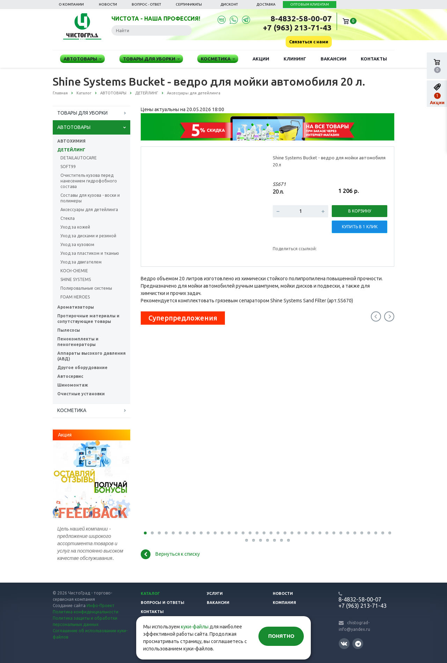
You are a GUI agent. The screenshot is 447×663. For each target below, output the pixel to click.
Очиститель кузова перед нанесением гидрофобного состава (88, 181)
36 (389, 533)
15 (243, 533)
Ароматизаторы (75, 307)
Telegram (358, 644)
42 (281, 540)
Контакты (374, 58)
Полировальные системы (86, 288)
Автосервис (70, 376)
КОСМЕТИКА (71, 410)
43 (288, 540)
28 (333, 533)
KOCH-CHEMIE (74, 270)
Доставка (266, 4)
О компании (71, 4)
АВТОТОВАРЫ (73, 127)
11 (215, 533)
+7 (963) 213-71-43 (297, 27)
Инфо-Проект (101, 605)
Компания (284, 602)
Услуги (215, 593)
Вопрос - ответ (146, 4)
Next (389, 316)
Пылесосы (68, 330)
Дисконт (229, 4)
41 (274, 540)
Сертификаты (189, 4)
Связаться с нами (308, 41)
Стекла (67, 218)
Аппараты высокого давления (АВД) (91, 356)
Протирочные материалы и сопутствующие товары (88, 319)
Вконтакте (344, 643)
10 (208, 533)
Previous (376, 316)
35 (382, 533)
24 (306, 533)
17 (257, 533)
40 (267, 540)
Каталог (150, 593)
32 (361, 533)
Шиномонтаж (72, 385)
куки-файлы (194, 626)
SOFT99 (68, 166)
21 (285, 533)
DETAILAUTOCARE (78, 158)
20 (278, 533)
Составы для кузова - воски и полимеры (90, 198)
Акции (260, 58)
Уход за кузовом (77, 244)
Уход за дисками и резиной (88, 235)
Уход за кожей (75, 227)
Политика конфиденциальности (85, 612)
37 (246, 540)
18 (264, 533)
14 (236, 533)
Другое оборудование (82, 367)
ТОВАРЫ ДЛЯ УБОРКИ (82, 113)
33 (368, 533)
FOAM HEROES (75, 297)
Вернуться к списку (170, 554)
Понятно (281, 636)
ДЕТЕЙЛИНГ (71, 149)
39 (260, 540)
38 (253, 540)
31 (354, 533)
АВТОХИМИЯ (71, 141)
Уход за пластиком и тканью (89, 253)
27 (326, 533)
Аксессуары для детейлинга (89, 209)
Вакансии (333, 58)
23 (299, 533)
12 (222, 533)
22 (292, 533)
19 (271, 533)
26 (319, 533)
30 (347, 533)
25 (313, 533)
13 (229, 533)
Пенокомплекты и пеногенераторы (77, 342)
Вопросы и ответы (162, 602)
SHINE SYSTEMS (75, 279)
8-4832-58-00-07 (301, 18)
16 (250, 533)
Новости (108, 4)
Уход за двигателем (81, 262)
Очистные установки (81, 393)
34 (375, 533)
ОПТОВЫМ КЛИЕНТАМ (309, 4)
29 (340, 533)
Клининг (295, 58)
